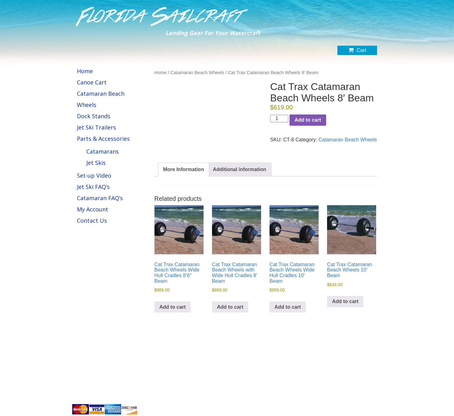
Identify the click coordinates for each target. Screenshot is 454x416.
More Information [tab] (183, 169)
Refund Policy (370, 392)
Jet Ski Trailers (96, 127)
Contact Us (92, 220)
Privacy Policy (344, 392)
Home (85, 71)
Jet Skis (96, 162)
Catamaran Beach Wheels (197, 72)
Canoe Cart (92, 82)
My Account (92, 209)
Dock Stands (93, 116)
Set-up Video (94, 175)
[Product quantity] (279, 118)
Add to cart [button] (172, 307)
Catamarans (102, 151)
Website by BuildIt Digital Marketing (352, 408)
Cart (357, 50)
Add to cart (308, 120)
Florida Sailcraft (160, 16)
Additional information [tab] (239, 169)
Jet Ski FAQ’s (93, 186)
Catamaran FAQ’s (100, 198)
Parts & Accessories (103, 138)
